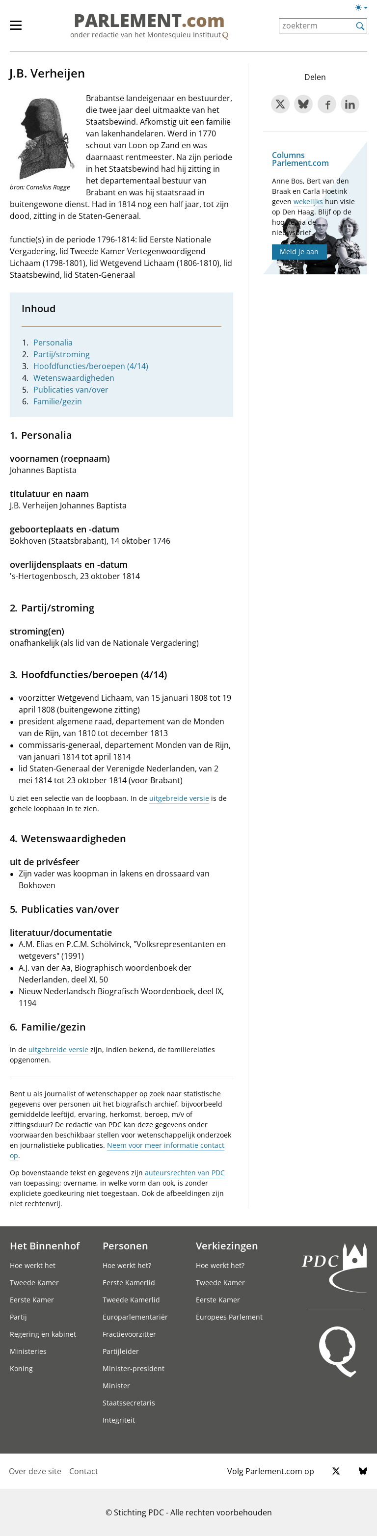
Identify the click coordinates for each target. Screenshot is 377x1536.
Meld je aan (299, 251)
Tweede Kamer (34, 1282)
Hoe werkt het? (127, 1265)
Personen (125, 1245)
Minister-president (133, 1368)
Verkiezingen (227, 1245)
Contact (83, 1471)
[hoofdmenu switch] (16, 29)
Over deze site (35, 1471)
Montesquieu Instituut (184, 34)
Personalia (53, 342)
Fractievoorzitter (129, 1334)
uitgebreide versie (179, 798)
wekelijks (308, 201)
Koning (21, 1368)
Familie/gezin (57, 401)
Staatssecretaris (129, 1402)
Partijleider (121, 1351)
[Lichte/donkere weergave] (364, 9)
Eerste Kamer (32, 1299)
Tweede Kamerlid (131, 1299)
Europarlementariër (135, 1317)
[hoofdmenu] (20, 29)
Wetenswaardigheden (73, 377)
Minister (116, 1385)
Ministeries (28, 1351)
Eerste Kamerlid (129, 1282)
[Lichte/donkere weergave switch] (364, 8)
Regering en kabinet (43, 1334)
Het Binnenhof (45, 1245)
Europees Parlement (229, 1317)
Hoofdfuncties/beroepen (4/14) (90, 366)
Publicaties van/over (70, 389)
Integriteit (119, 1420)
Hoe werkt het (32, 1265)
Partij (18, 1317)
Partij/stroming (61, 354)
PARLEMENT (149, 20)
